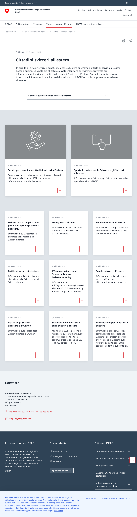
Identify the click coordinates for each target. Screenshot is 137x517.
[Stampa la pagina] (123, 40)
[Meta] (105, 10)
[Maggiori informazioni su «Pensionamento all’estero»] (126, 249)
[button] (8, 24)
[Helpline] (82, 10)
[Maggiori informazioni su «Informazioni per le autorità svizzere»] (126, 355)
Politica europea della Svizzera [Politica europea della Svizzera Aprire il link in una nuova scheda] (113, 458)
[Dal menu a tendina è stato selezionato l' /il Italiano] (128, 3)
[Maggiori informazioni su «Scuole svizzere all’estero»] (126, 300)
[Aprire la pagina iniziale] (28, 13)
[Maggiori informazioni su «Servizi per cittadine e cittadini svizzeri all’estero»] (60, 190)
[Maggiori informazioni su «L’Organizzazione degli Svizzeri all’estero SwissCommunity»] (82, 300)
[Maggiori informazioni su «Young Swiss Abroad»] (82, 249)
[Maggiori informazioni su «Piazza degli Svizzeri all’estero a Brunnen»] (38, 355)
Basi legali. (58, 510)
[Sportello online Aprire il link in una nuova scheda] (62, 470)
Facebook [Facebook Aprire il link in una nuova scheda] (56, 451)
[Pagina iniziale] (11, 32)
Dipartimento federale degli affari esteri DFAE (33, 10)
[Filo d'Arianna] (67, 32)
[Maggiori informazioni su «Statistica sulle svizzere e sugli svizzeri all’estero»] (82, 355)
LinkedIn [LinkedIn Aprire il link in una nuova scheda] (55, 461)
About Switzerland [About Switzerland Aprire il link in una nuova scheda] (113, 465)
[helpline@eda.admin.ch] (18, 418)
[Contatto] (128, 10)
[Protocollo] (109, 10)
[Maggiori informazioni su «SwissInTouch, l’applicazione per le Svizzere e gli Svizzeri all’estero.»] (38, 249)
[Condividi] (130, 41)
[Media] (119, 10)
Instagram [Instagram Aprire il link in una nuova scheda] (56, 456)
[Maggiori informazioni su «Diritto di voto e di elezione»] (38, 300)
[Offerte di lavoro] (95, 10)
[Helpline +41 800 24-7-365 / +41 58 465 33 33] (29, 411)
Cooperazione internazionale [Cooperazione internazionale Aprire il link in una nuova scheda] (113, 451)
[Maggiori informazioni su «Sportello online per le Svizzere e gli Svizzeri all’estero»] (126, 190)
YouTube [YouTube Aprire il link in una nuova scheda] (71, 456)
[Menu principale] (66, 24)
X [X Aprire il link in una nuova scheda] (67, 451)
